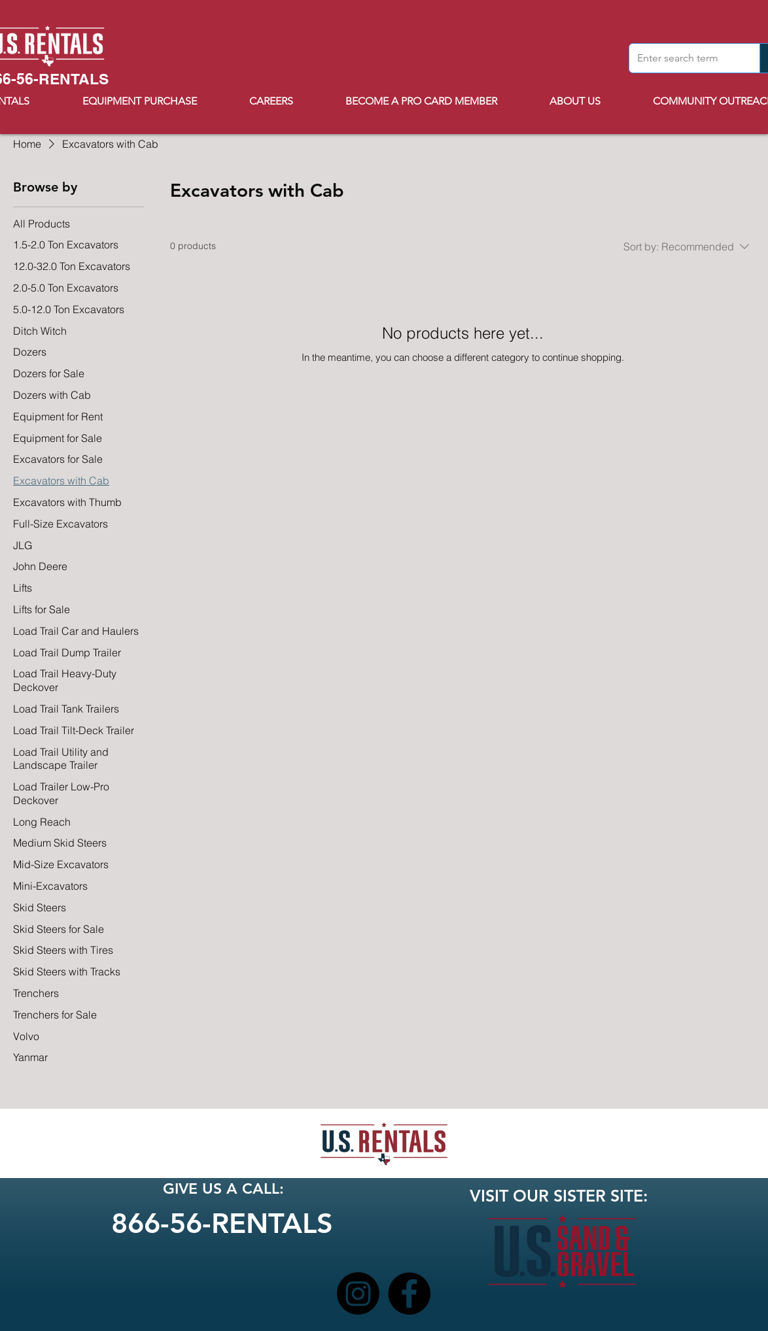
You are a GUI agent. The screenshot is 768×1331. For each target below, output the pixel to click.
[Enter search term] (684, 58)
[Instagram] (358, 1293)
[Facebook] (409, 1293)
